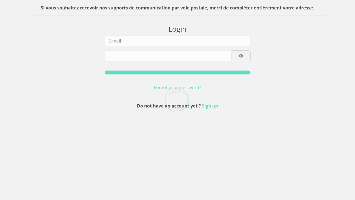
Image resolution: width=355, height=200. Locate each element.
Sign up (210, 106)
